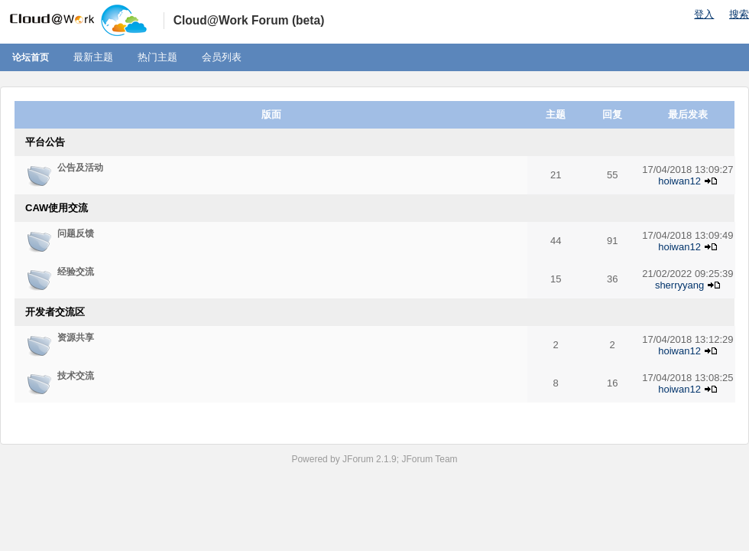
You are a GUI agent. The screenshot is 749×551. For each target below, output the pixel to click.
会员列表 (222, 57)
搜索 (739, 14)
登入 (704, 14)
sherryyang (679, 285)
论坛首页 (30, 57)
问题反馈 (75, 233)
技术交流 (75, 375)
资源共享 (75, 337)
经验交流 (75, 271)
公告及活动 (80, 167)
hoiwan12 (679, 181)
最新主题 (93, 57)
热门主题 (157, 57)
